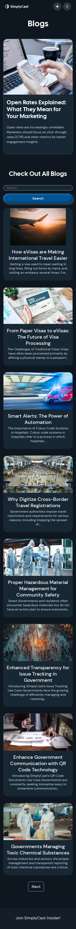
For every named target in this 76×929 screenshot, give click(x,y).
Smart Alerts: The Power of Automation (38, 419)
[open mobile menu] (67, 6)
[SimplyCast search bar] (38, 187)
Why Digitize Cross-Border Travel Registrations (38, 502)
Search (38, 198)
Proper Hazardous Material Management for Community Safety (38, 588)
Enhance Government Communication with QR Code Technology (38, 763)
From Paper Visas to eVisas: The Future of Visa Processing (38, 336)
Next (36, 886)
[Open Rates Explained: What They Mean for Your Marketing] (38, 67)
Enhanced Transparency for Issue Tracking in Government (38, 673)
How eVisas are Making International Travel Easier (38, 255)
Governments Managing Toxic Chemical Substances (38, 849)
